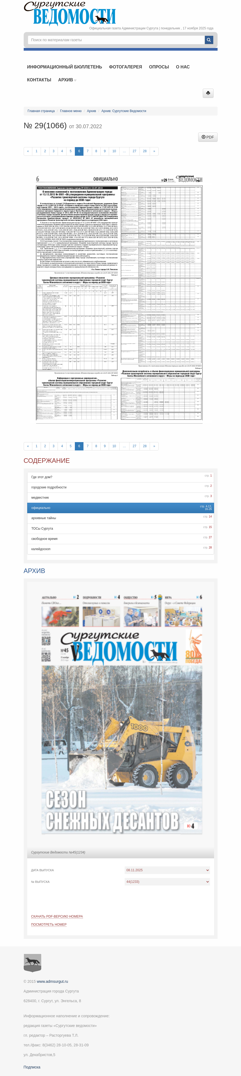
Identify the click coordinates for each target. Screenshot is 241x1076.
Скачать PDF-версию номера (57, 916)
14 (210, 516)
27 (134, 151)
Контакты (39, 80)
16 (206, 509)
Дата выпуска (42, 870)
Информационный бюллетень (64, 67)
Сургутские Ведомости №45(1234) (58, 852)
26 (210, 509)
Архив (67, 80)
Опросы (159, 67)
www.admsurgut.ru (52, 981)
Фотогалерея (125, 67)
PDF (208, 137)
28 (144, 151)
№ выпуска (40, 881)
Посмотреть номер (49, 924)
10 (114, 151)
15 (210, 527)
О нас (183, 67)
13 (209, 506)
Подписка (32, 1067)
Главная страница (41, 111)
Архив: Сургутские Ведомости (124, 111)
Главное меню (71, 111)
